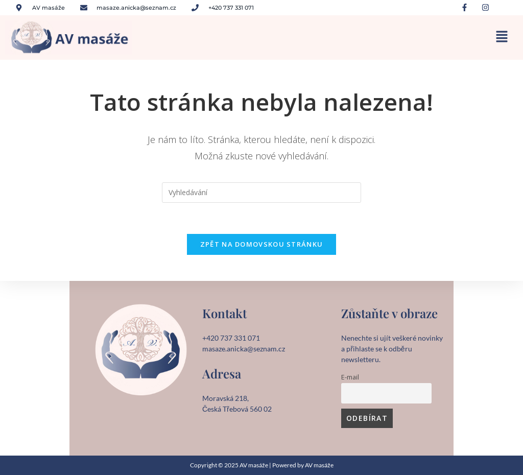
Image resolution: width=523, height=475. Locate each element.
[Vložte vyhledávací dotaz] (261, 192)
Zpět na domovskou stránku (261, 244)
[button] (502, 38)
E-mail (350, 377)
